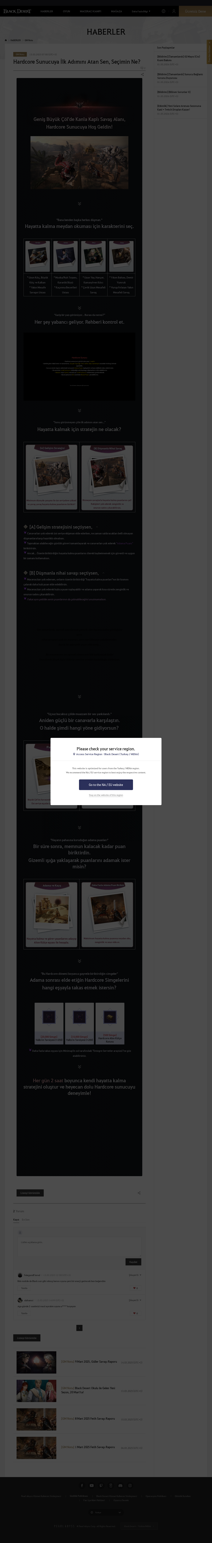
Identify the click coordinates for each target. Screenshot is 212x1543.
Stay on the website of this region (106, 794)
